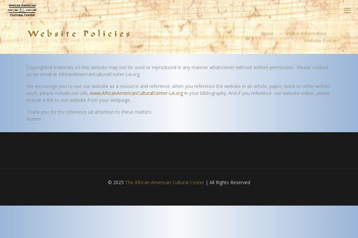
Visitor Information (306, 33)
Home (267, 33)
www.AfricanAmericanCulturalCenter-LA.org (136, 93)
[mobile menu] (347, 10)
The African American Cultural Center (164, 182)
